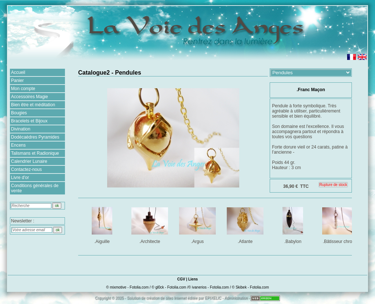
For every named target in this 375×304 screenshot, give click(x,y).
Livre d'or (20, 177)
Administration (235, 298)
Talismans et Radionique (35, 153)
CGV (181, 279)
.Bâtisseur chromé (341, 224)
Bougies (19, 112)
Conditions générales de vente (34, 188)
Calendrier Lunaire (29, 161)
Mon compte (23, 88)
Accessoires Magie (29, 96)
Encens (18, 145)
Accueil (18, 72)
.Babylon (293, 224)
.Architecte (150, 224)
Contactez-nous (26, 169)
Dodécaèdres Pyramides (35, 137)
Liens (193, 279)
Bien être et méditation (33, 104)
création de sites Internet (166, 298)
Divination (20, 129)
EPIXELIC (213, 298)
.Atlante (245, 224)
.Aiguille (102, 224)
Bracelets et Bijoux (29, 121)
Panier (17, 80)
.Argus (197, 224)
